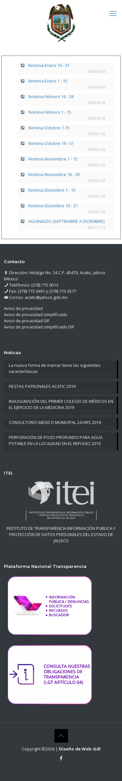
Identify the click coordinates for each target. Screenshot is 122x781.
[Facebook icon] (61, 758)
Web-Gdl (91, 749)
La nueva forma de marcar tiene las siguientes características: (55, 368)
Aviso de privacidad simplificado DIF (39, 327)
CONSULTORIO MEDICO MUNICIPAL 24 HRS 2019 (55, 422)
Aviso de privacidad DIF (26, 321)
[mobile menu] (113, 13)
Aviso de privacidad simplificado (35, 314)
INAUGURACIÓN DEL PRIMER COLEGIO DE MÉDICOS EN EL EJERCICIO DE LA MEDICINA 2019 (61, 404)
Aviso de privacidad (23, 308)
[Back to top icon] (61, 736)
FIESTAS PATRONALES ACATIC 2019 (42, 386)
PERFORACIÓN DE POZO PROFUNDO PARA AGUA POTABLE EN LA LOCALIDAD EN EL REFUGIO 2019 (55, 440)
